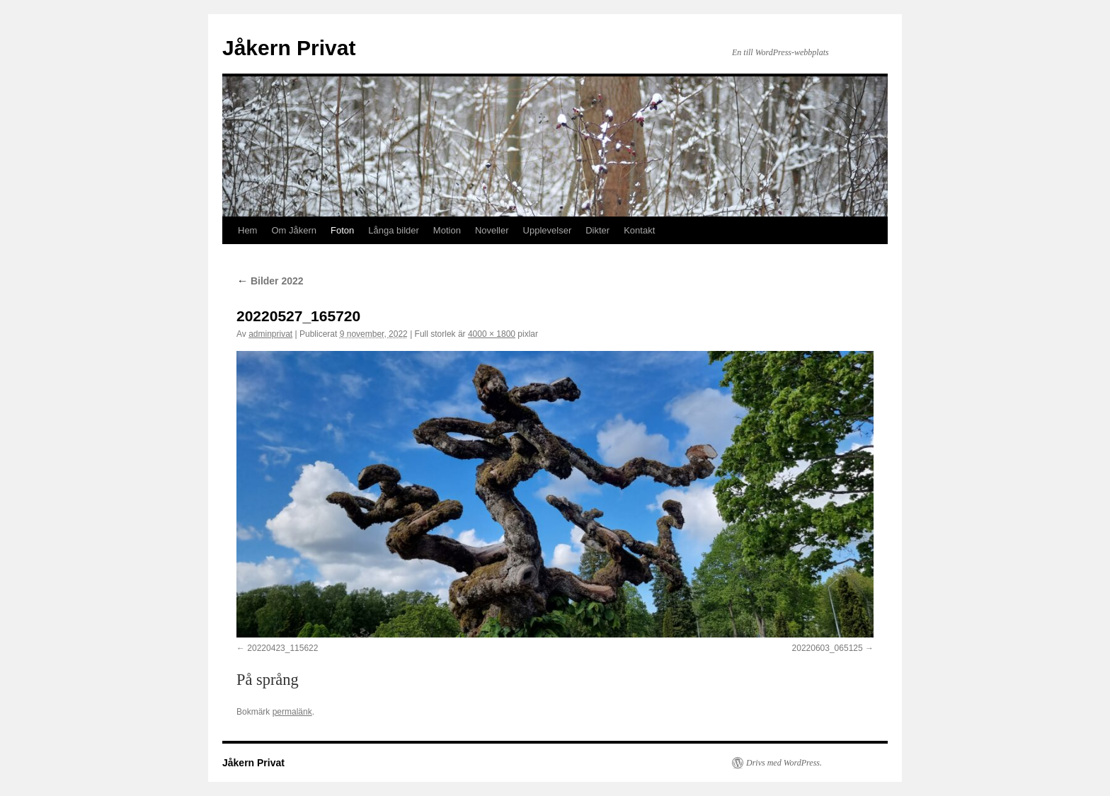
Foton (342, 230)
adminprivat (270, 334)
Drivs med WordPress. (784, 763)
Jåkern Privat (288, 47)
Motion (447, 230)
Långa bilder (393, 230)
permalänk (292, 712)
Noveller (492, 230)
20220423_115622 (282, 648)
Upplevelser (547, 230)
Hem (247, 230)
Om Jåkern (293, 230)
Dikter (597, 230)
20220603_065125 (827, 648)
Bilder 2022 (270, 281)
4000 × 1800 (491, 334)
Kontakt (639, 230)
